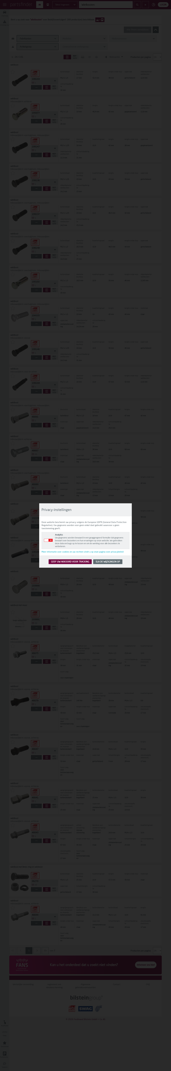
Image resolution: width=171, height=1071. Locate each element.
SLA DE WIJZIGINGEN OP (108, 561)
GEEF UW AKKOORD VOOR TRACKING (70, 561)
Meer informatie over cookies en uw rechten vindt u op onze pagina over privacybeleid (83, 551)
